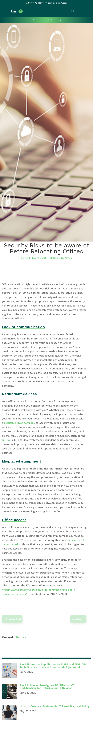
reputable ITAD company (19, 422)
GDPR (5, 439)
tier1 (27, 257)
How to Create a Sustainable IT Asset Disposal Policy (54, 706)
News (68, 257)
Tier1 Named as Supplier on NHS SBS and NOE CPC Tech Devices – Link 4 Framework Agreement (53, 666)
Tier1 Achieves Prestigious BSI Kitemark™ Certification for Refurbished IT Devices (47, 686)
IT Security (56, 257)
